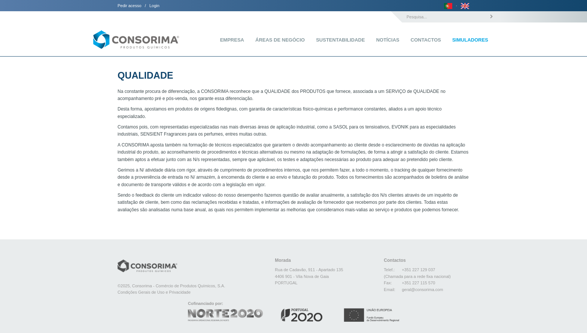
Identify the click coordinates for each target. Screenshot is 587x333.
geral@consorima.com (422, 289)
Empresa (232, 40)
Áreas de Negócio (280, 40)
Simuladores (470, 40)
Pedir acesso (130, 5)
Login (154, 5)
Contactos (426, 40)
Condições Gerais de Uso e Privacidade (154, 292)
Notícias (387, 40)
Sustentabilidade (340, 40)
